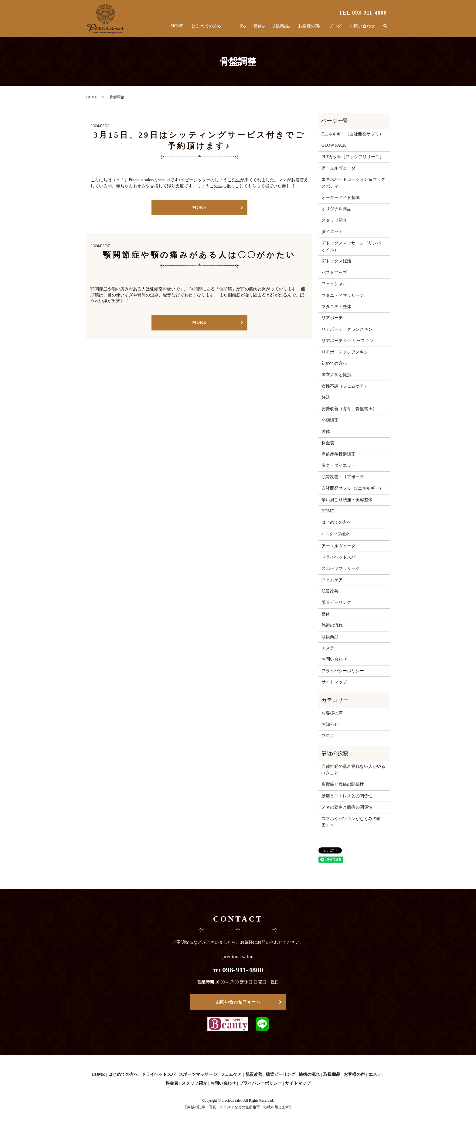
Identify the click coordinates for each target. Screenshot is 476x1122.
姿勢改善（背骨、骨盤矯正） (349, 408)
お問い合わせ (363, 28)
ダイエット (332, 231)
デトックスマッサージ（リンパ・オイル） (353, 246)
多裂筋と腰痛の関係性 (342, 784)
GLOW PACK (333, 145)
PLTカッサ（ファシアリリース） (352, 157)
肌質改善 (329, 591)
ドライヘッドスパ (338, 557)
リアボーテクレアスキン (344, 352)
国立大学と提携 (336, 374)
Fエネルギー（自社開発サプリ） (352, 134)
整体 (247, 28)
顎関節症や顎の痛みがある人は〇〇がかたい (199, 255)
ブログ (336, 28)
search (385, 28)
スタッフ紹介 (334, 220)
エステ (223, 28)
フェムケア (332, 580)
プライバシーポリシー (342, 671)
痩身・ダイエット (338, 465)
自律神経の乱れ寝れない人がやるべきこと (353, 769)
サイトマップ (334, 682)
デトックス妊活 (336, 261)
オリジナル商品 (336, 209)
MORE (199, 207)
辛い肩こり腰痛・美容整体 (346, 500)
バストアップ (334, 272)
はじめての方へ (189, 28)
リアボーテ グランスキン (346, 329)
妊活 (325, 397)
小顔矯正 (329, 420)
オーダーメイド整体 (340, 197)
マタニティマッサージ (342, 295)
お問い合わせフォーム (238, 1002)
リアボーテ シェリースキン (347, 340)
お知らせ (329, 724)
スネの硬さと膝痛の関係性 (346, 807)
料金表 (327, 443)
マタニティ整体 (336, 306)
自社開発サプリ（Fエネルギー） (352, 488)
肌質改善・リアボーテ (342, 477)
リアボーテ (332, 318)
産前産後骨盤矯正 (338, 454)
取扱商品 (273, 28)
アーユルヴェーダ (338, 168)
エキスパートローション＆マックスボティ (353, 182)
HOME (160, 28)
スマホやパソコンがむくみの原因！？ (351, 822)
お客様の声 (306, 28)
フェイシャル (334, 284)
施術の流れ (332, 625)
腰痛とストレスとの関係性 (346, 796)
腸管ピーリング (336, 602)
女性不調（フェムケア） (344, 386)
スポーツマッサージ (340, 568)
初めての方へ (334, 363)
